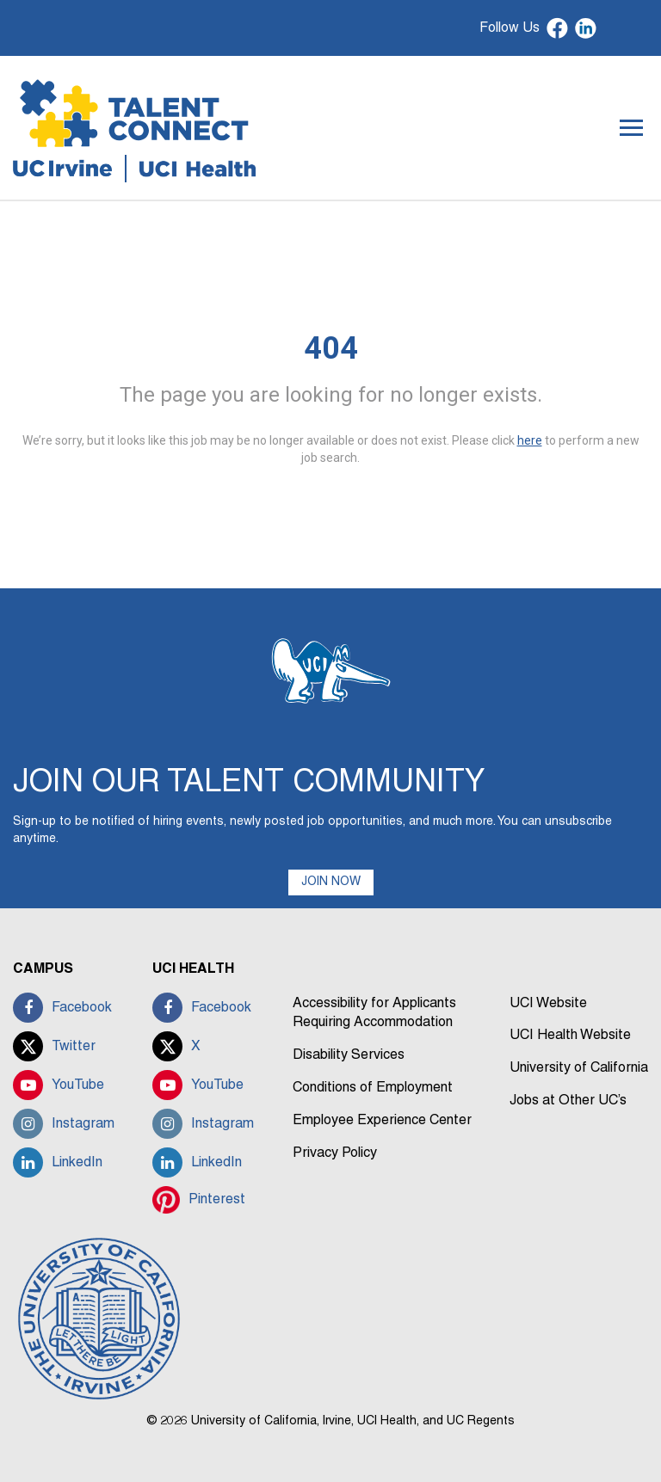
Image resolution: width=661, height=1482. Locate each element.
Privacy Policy (335, 1153)
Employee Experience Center (382, 1121)
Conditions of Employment (373, 1088)
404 (331, 348)
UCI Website (548, 1004)
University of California (579, 1068)
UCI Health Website (570, 1036)
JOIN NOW (331, 882)
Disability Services (349, 1055)
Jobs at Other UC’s (568, 1101)
